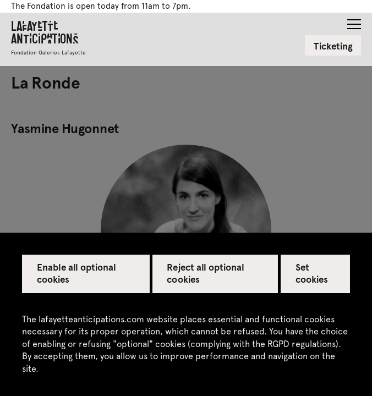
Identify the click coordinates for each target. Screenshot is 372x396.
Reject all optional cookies (205, 272)
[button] (354, 21)
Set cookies (312, 272)
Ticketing (333, 45)
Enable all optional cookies (77, 272)
